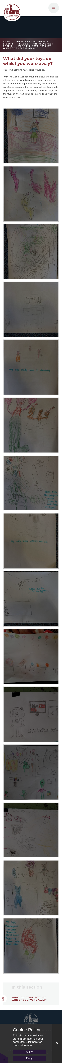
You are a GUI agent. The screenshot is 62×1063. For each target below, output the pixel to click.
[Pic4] (31, 425)
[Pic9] (31, 136)
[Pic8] (31, 193)
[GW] (31, 772)
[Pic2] (31, 540)
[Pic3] (31, 483)
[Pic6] (31, 309)
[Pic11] (31, 945)
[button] (4, 1058)
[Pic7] (31, 251)
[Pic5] (31, 367)
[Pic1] (31, 598)
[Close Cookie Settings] (57, 1043)
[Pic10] (31, 888)
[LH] (31, 656)
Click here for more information (27, 1043)
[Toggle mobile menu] (53, 8)
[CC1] (31, 830)
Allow (29, 1051)
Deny (29, 1058)
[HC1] (31, 714)
